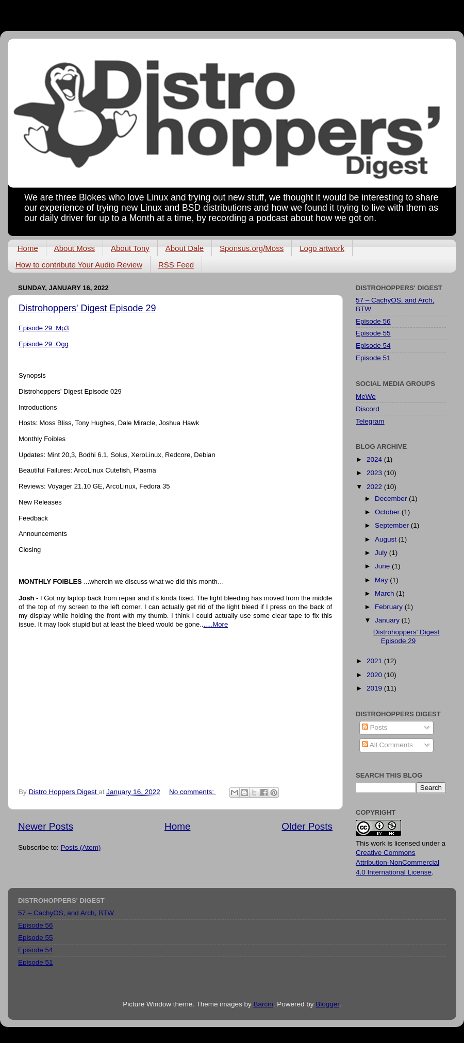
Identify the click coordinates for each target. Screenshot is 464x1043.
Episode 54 (373, 345)
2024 (375, 459)
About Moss (74, 248)
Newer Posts (45, 826)
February (390, 607)
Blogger (327, 1004)
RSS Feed (176, 264)
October (388, 512)
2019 (375, 688)
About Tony (130, 248)
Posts (375, 727)
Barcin (263, 1004)
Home (28, 248)
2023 (375, 473)
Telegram (370, 421)
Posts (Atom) (81, 847)
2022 (375, 487)
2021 (375, 661)
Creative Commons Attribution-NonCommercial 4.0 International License (397, 862)
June (383, 566)
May (382, 580)
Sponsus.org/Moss (252, 248)
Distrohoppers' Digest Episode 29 (87, 308)
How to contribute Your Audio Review (78, 264)
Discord (367, 409)
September (393, 525)
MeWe (366, 396)
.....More (215, 624)
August (387, 539)
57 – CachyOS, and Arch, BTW (66, 913)
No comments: (192, 792)
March (385, 593)
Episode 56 (373, 321)
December (392, 498)
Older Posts (307, 826)
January (388, 620)
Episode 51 (373, 358)
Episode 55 (373, 333)
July (382, 553)
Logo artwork (322, 248)
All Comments (387, 745)
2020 (375, 675)
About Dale (184, 248)
